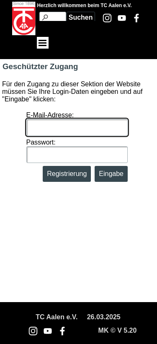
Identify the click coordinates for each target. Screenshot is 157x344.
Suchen (81, 17)
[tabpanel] (78, 317)
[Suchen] (52, 17)
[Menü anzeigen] (43, 43)
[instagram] (107, 18)
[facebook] (136, 18)
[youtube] (122, 18)
